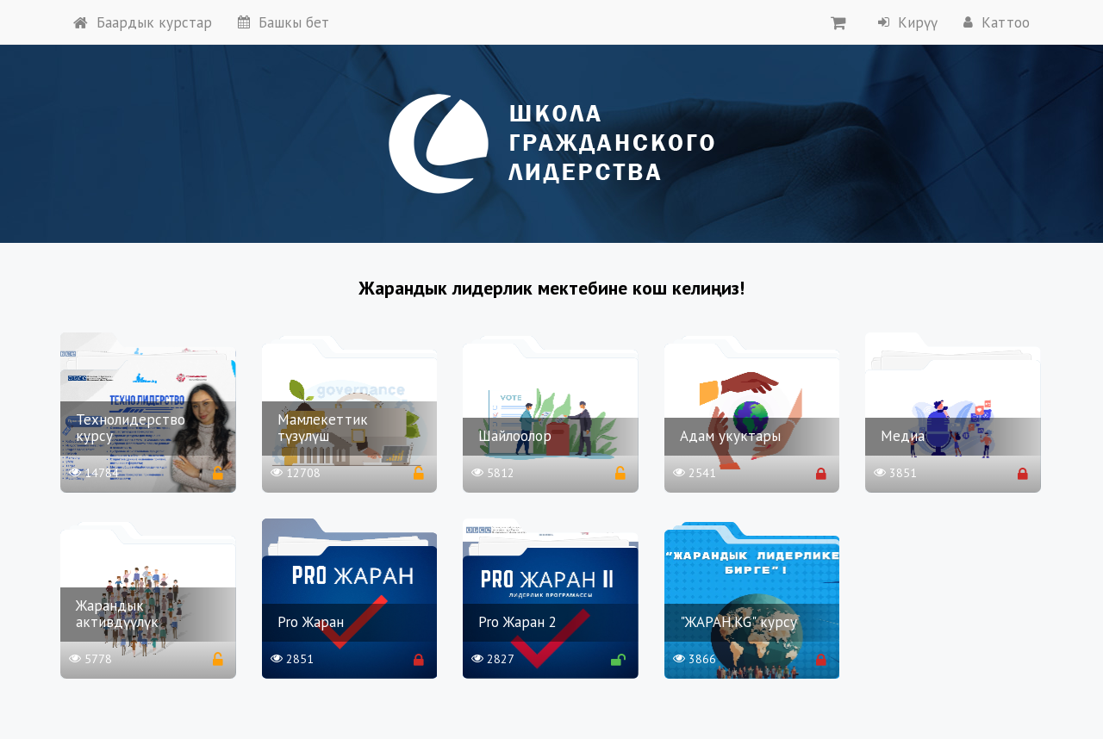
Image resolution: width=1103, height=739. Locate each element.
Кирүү (908, 22)
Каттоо (996, 22)
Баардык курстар (142, 22)
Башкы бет (283, 22)
